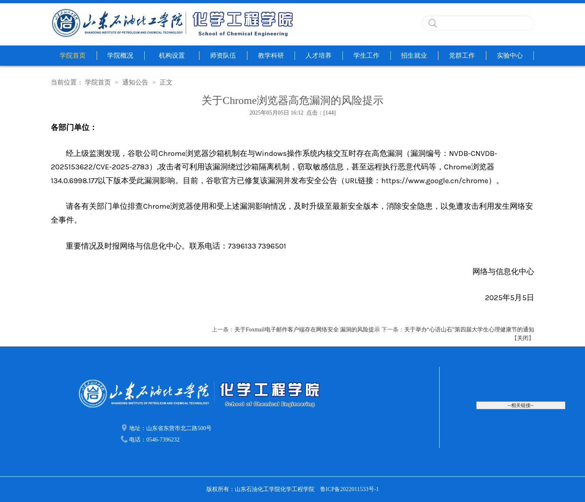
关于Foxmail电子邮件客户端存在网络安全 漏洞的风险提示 (307, 330)
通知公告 (135, 82)
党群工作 (462, 55)
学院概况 (120, 55)
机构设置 (172, 55)
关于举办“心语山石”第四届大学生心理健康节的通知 (469, 330)
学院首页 (73, 55)
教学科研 (271, 55)
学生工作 (366, 55)
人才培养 (319, 55)
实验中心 (510, 55)
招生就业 (414, 55)
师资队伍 (223, 55)
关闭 (523, 338)
